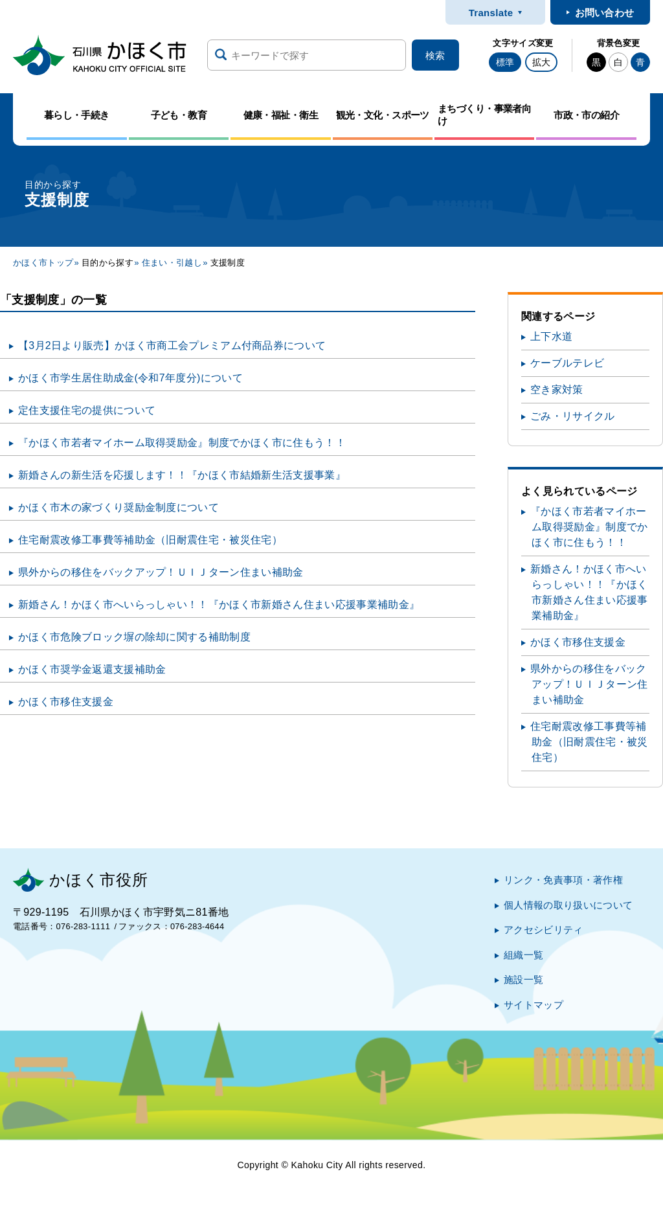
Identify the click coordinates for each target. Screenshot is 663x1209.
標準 (505, 62)
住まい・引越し (172, 262)
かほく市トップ (43, 262)
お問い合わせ (605, 12)
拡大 (541, 62)
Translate (491, 12)
